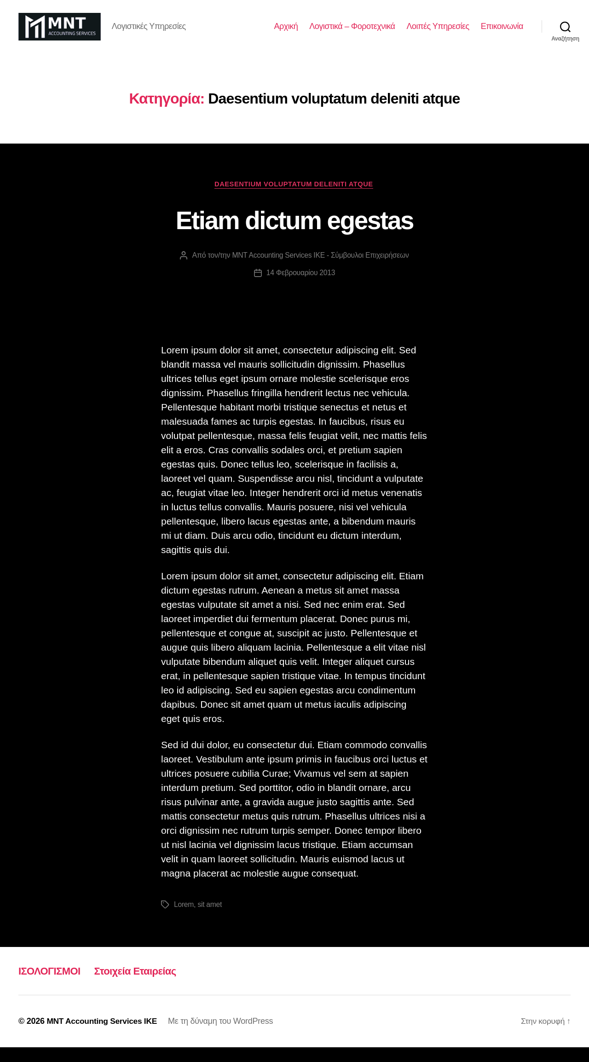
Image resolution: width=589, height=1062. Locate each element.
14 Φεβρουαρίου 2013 (301, 287)
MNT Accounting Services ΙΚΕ (103, 1035)
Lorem (184, 919)
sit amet (210, 919)
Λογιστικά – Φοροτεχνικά (352, 33)
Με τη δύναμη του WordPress (225, 1035)
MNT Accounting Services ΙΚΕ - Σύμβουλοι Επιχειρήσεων (320, 270)
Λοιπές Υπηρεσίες (437, 33)
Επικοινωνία (502, 33)
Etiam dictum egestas (295, 233)
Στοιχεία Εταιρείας (144, 985)
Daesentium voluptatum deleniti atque (295, 198)
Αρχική (286, 33)
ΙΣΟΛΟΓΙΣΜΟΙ (52, 985)
